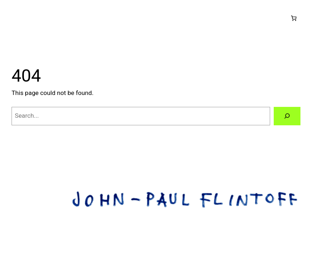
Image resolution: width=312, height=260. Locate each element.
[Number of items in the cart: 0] (293, 18)
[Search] (287, 116)
